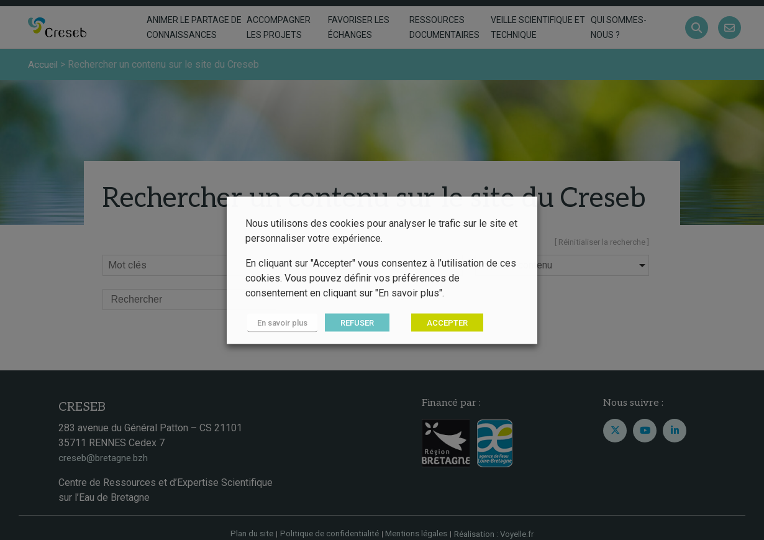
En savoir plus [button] (280, 322)
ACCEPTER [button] (443, 322)
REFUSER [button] (353, 322)
